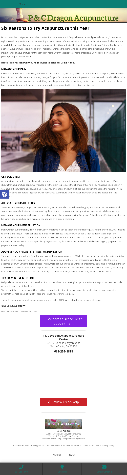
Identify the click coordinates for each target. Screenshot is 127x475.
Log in (72, 454)
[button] (4, 194)
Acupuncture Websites (23, 445)
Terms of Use (95, 445)
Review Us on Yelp (63, 402)
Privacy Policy (108, 445)
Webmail (57, 454)
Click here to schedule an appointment (64, 321)
